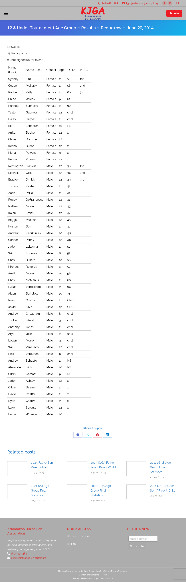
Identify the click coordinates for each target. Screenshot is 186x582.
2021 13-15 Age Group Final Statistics (100, 490)
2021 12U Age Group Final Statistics (40, 490)
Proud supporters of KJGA (100, 578)
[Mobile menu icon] (6, 13)
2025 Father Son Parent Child (42, 465)
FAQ (73, 544)
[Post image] (17, 468)
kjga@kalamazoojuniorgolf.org (142, 3)
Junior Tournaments (82, 536)
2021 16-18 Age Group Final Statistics (160, 467)
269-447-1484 (110, 3)
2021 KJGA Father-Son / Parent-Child (162, 488)
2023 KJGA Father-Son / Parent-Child (103, 465)
